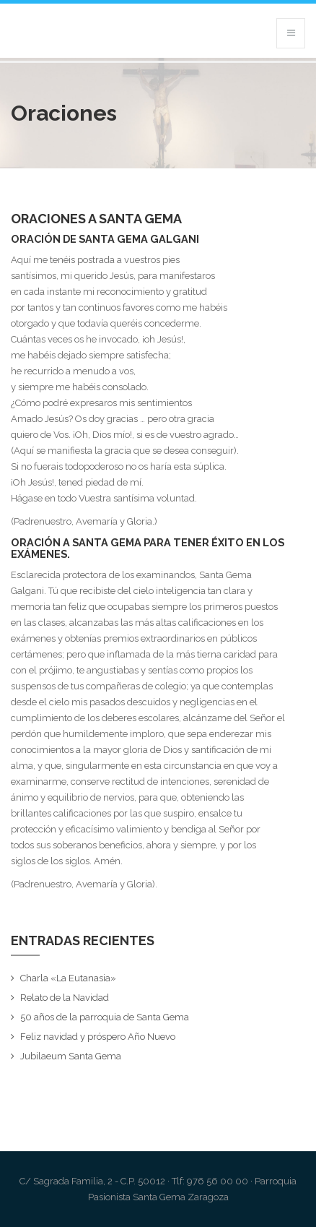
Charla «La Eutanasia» (68, 978)
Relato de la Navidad (64, 997)
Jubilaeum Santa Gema (70, 1056)
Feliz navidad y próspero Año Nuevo (97, 1036)
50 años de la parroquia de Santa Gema (104, 1017)
